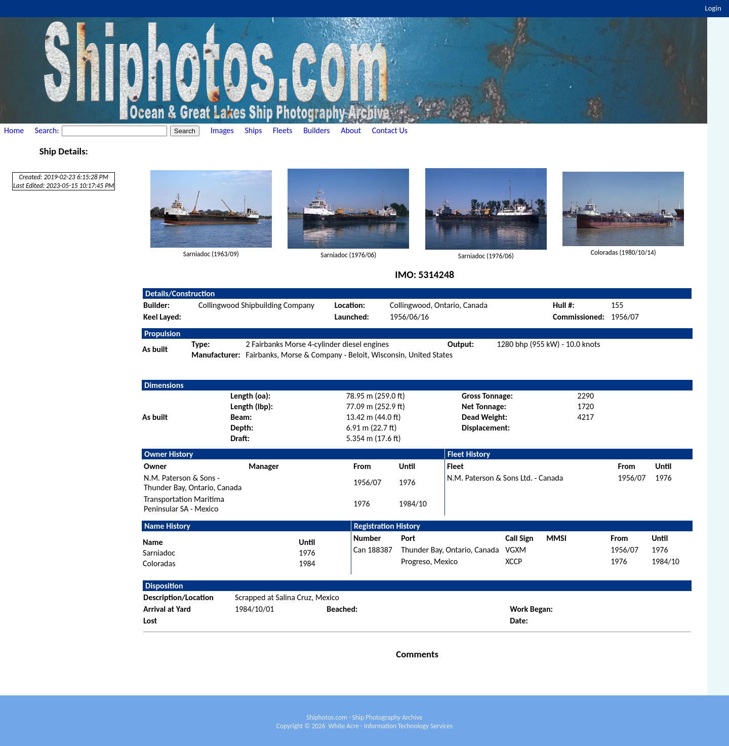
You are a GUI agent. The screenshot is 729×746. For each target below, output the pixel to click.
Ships (253, 130)
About (351, 130)
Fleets (282, 130)
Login (713, 8)
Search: (48, 130)
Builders (316, 130)
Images (222, 130)
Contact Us (390, 130)
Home (14, 130)
